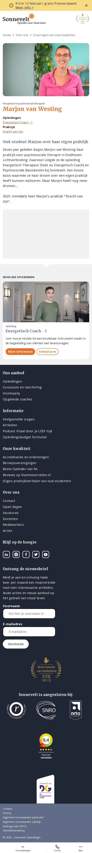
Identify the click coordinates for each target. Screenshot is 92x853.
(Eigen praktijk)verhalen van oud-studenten (37, 481)
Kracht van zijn (13, 132)
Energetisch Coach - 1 (18, 122)
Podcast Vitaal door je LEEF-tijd (27, 431)
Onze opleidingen (22, 848)
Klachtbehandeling (14, 830)
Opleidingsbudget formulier (25, 437)
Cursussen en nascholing (22, 387)
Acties (7, 530)
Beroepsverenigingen (19, 463)
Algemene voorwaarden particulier (23, 817)
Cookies (7, 808)
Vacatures (10, 513)
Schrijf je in (47, 352)
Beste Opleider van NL (20, 469)
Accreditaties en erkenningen (26, 457)
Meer (80, 848)
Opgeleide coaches (17, 399)
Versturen (16, 644)
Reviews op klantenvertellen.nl (27, 475)
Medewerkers (13, 524)
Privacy (7, 813)
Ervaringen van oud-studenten (54, 35)
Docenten (10, 519)
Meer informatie (20, 352)
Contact (57, 848)
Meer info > (24, 7)
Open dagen (12, 507)
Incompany (11, 393)
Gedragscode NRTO (15, 826)
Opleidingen (12, 381)
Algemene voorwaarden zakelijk (22, 821)
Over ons (22, 35)
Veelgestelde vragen (19, 419)
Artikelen (10, 425)
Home (7, 35)
